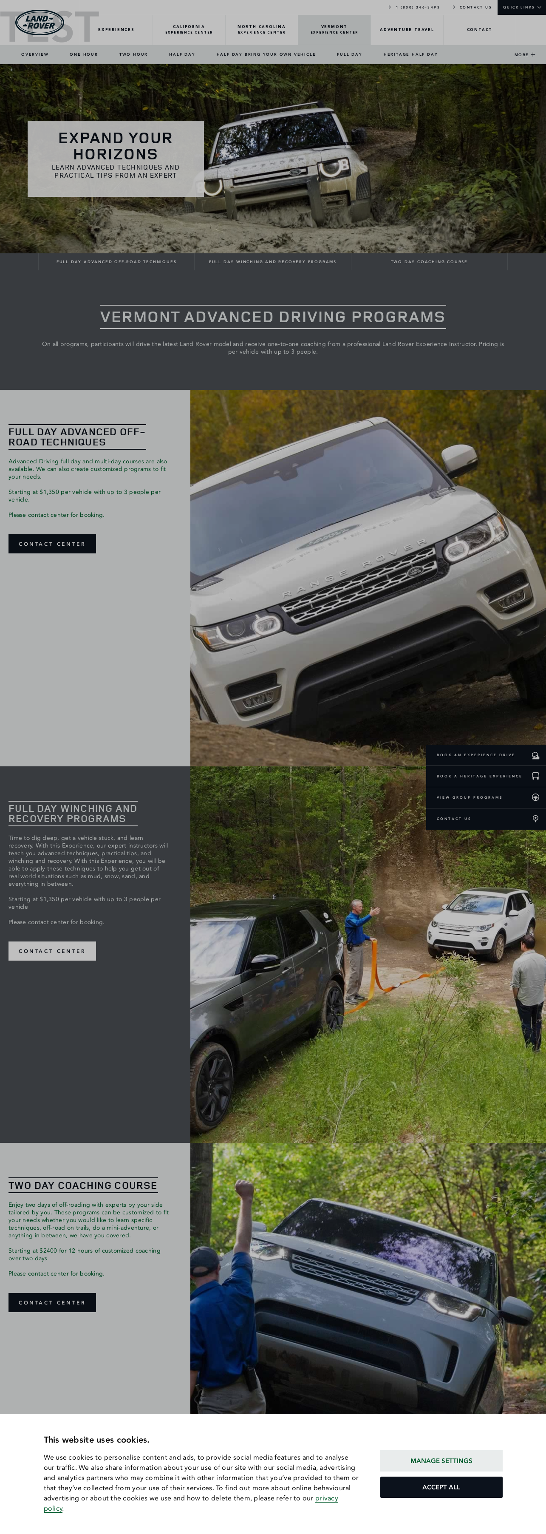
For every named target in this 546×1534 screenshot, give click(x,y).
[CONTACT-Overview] (480, 30)
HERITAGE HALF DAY (411, 54)
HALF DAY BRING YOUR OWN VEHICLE (266, 54)
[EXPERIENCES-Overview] (116, 30)
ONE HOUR (84, 54)
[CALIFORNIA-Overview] (189, 30)
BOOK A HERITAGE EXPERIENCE (480, 776)
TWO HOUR (133, 54)
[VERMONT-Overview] (334, 30)
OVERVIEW (34, 54)
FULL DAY (349, 54)
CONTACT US (471, 6)
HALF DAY (182, 54)
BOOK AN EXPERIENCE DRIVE (476, 755)
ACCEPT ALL (441, 1487)
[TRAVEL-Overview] (407, 30)
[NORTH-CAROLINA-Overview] (262, 30)
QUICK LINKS (519, 7)
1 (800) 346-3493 (414, 6)
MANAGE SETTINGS (441, 1461)
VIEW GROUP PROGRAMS (470, 797)
